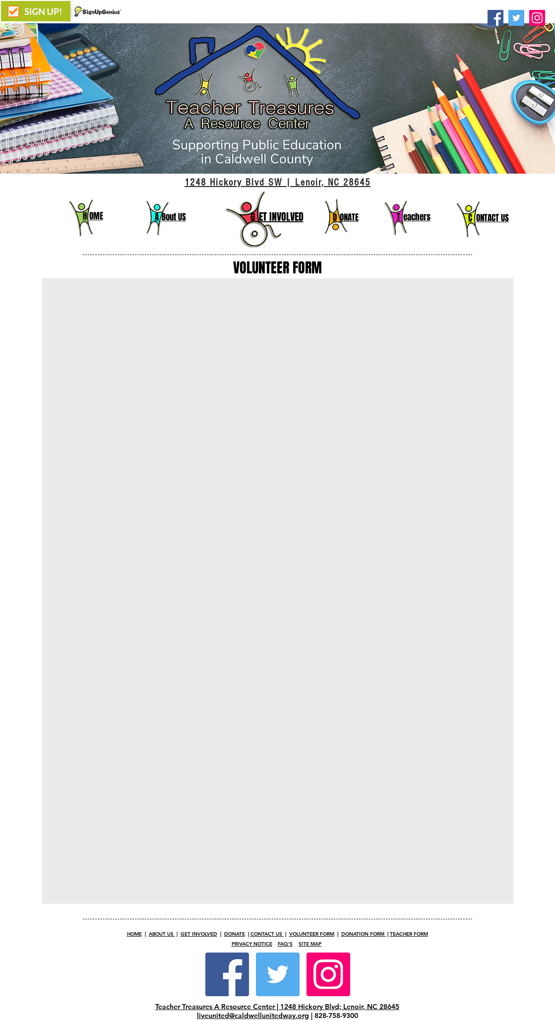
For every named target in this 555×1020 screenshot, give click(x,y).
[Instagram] (537, 18)
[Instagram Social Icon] (328, 974)
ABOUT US (162, 934)
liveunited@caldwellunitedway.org (253, 1015)
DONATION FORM (363, 934)
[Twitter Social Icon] (278, 974)
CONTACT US (267, 934)
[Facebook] (495, 18)
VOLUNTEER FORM (311, 934)
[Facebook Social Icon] (227, 974)
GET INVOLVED (199, 934)
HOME (134, 934)
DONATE (234, 934)
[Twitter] (516, 18)
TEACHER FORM (409, 934)
